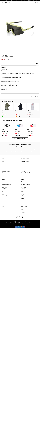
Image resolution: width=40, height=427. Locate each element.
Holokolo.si (11, 223)
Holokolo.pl (25, 222)
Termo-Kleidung (4, 187)
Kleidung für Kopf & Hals (6, 192)
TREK (22, 209)
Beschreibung (3, 67)
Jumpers (22, 192)
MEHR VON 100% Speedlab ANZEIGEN (20, 138)
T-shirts (22, 194)
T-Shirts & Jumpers (5, 195)
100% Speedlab (4, 53)
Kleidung (3, 206)
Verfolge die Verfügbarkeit (18, 64)
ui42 (14, 222)
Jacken (3, 185)
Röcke (22, 195)
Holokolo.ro (34, 222)
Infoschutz (23, 171)
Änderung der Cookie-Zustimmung (7, 174)
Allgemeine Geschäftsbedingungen (27, 172)
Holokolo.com (15, 223)
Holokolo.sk (17, 222)
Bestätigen (35, 150)
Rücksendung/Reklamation (6, 172)
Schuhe (3, 209)
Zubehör (3, 208)
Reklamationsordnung (5, 169)
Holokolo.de (20, 223)
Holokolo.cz (21, 222)
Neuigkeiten (4, 181)
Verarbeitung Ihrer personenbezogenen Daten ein (27, 151)
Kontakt (3, 161)
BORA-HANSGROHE (24, 206)
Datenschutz (23, 169)
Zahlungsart (23, 160)
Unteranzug (23, 199)
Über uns (3, 160)
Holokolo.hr (24, 223)
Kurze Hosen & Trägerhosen (6, 184)
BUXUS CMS (10, 222)
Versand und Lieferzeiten (25, 161)
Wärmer (3, 191)
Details (2, 92)
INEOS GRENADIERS (25, 208)
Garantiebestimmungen (6, 171)
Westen (3, 194)
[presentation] (2, 109)
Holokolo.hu (30, 222)
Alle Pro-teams (23, 212)
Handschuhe (4, 188)
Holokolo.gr (29, 223)
